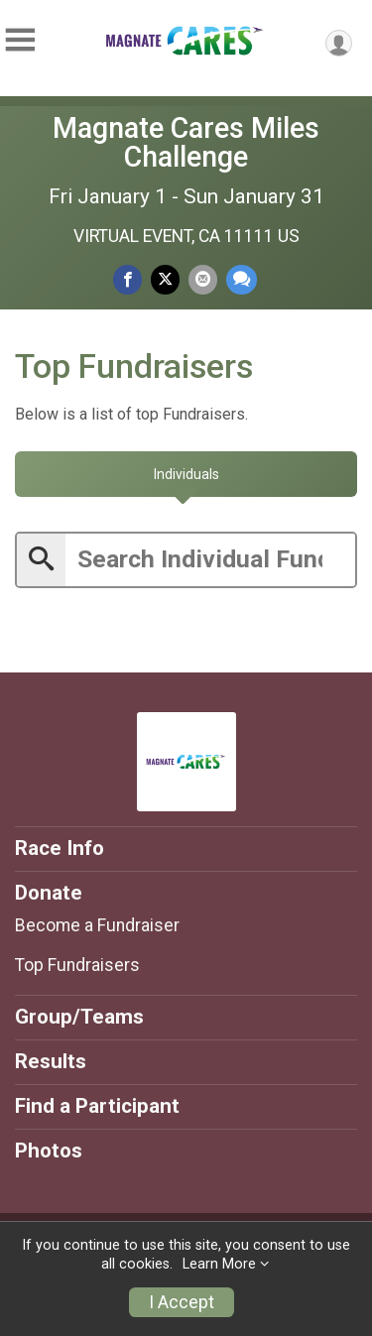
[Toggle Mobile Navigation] (20, 40)
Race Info (59, 848)
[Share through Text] (241, 279)
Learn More (219, 1264)
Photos (48, 1150)
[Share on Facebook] (127, 279)
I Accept (181, 1302)
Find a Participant (97, 1106)
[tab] (186, 474)
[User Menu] (338, 43)
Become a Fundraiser (97, 925)
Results (50, 1061)
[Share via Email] (202, 279)
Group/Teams (79, 1017)
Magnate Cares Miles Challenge (186, 142)
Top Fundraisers (77, 965)
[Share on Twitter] (165, 279)
